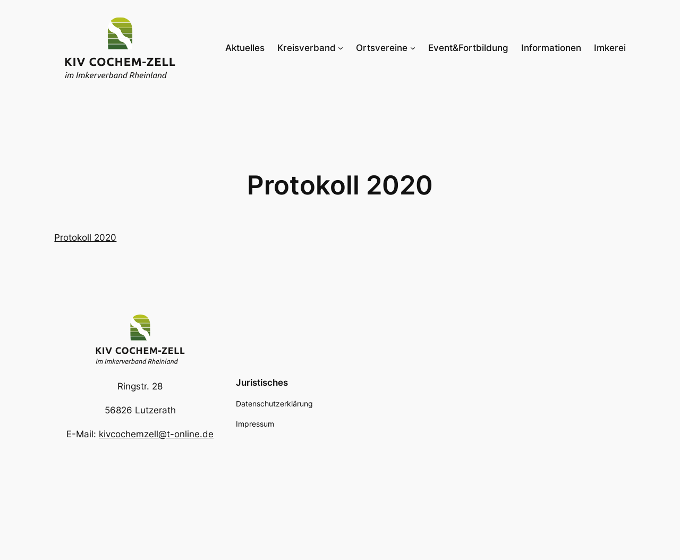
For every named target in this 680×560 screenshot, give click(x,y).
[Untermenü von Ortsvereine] (412, 47)
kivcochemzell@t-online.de (156, 434)
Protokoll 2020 (85, 237)
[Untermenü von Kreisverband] (340, 47)
